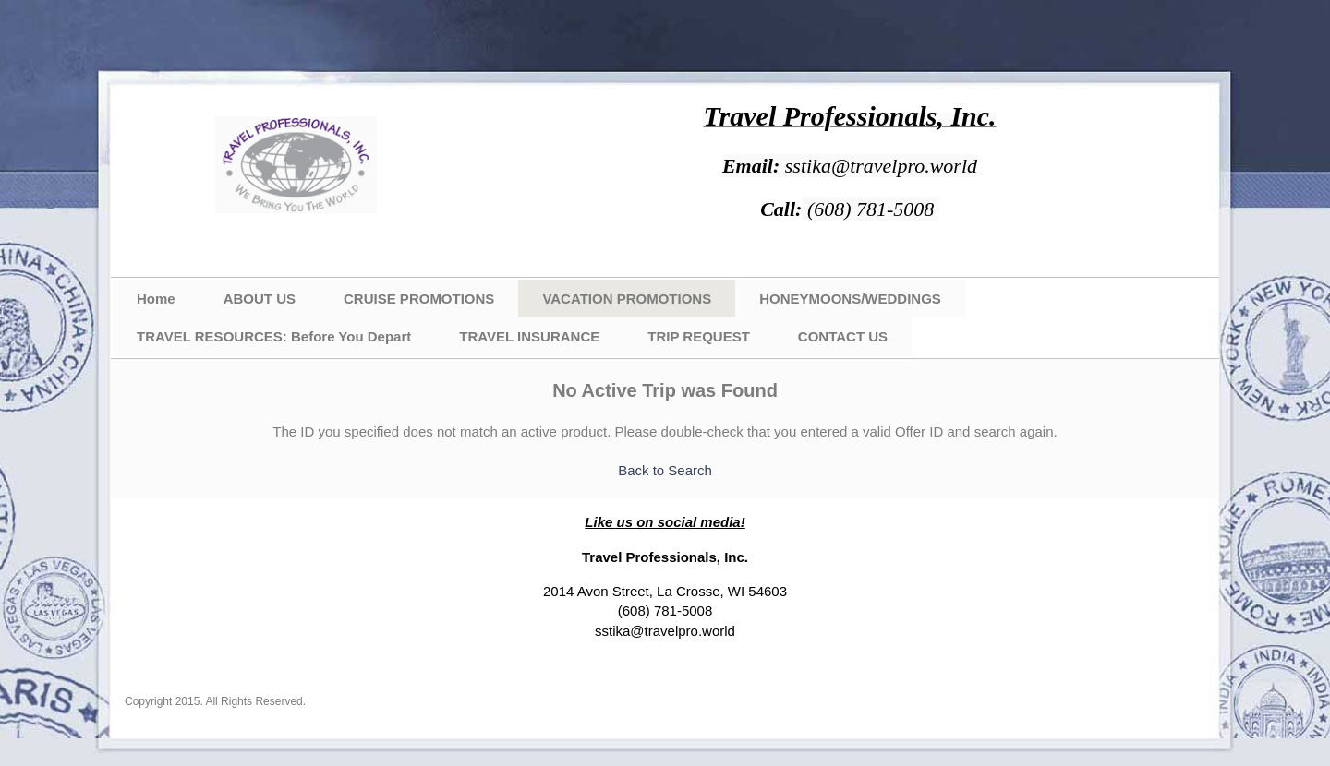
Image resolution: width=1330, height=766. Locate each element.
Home (156, 298)
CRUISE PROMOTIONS (419, 298)
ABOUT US (260, 298)
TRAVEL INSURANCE (529, 336)
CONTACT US (843, 336)
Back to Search (665, 470)
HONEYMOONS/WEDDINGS (850, 298)
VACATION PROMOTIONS (626, 298)
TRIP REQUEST (698, 336)
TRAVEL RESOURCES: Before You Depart (274, 336)
